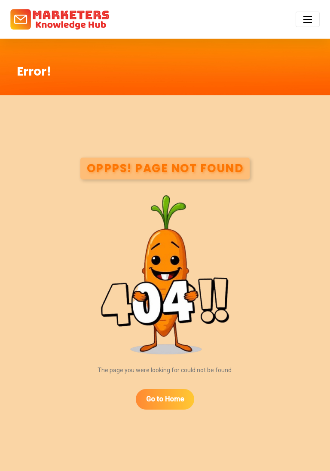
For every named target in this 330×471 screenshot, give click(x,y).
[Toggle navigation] (308, 19)
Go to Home (165, 399)
